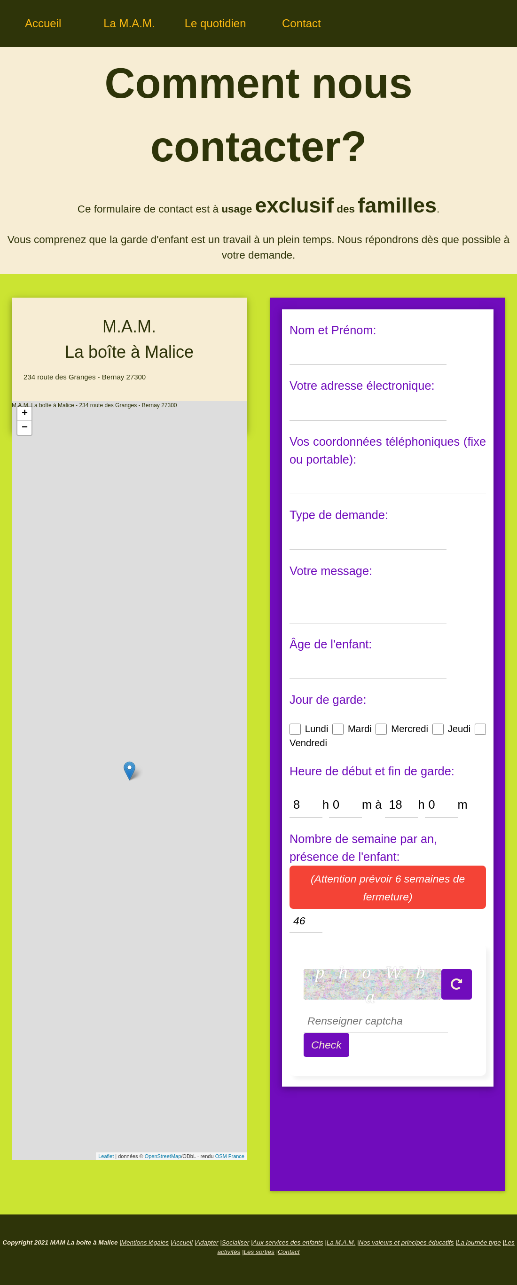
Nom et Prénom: (333, 330)
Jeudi (459, 729)
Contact (301, 23)
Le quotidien (215, 23)
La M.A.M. (129, 23)
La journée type (479, 1242)
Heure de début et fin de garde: (372, 771)
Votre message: (331, 570)
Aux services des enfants (287, 1242)
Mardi (360, 729)
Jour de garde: (328, 699)
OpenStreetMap (163, 1156)
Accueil (43, 23)
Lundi (317, 729)
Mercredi (409, 729)
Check (326, 1045)
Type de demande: (339, 514)
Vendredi (308, 743)
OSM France (229, 1156)
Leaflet (106, 1156)
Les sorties (258, 1251)
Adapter (207, 1242)
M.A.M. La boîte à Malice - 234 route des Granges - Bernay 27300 (128, 780)
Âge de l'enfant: (331, 644)
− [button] (25, 428)
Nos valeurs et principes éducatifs (406, 1242)
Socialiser (236, 1242)
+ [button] (25, 414)
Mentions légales (145, 1242)
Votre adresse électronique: (362, 385)
